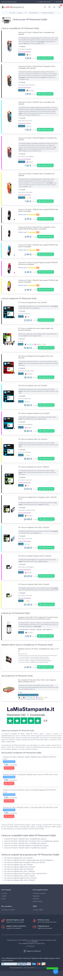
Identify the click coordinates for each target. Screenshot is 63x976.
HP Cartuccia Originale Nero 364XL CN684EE (33, 467)
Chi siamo (4, 893)
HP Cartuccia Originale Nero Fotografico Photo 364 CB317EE (35, 357)
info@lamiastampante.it (44, 2)
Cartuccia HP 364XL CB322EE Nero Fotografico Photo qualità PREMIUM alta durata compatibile (36, 228)
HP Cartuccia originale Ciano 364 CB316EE (32, 385)
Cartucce (20, 13)
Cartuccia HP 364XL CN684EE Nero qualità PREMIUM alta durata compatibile (38, 210)
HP (26, 13)
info (38, 214)
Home (12, 13)
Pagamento (36, 896)
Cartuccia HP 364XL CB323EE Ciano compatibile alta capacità (36, 103)
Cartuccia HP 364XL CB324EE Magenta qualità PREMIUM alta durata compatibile (38, 263)
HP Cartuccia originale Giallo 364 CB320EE (32, 439)
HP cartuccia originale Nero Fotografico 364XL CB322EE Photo (37, 498)
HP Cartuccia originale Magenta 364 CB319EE (34, 413)
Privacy (3, 898)
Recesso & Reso (38, 901)
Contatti (3, 896)
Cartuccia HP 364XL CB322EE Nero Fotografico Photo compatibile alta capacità (36, 67)
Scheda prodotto (9, 761)
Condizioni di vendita (39, 893)
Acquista (9, 768)
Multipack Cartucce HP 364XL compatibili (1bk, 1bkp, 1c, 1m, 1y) (38, 649)
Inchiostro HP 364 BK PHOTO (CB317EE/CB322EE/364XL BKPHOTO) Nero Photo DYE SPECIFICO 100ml (38, 618)
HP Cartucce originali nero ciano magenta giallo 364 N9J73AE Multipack (35, 329)
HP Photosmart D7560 (47, 13)
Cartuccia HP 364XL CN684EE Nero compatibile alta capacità (36, 33)
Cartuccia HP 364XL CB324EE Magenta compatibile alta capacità (37, 139)
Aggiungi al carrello (45, 58)
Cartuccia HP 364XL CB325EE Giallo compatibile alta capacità (36, 174)
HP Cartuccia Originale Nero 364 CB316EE (32, 302)
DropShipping (30, 946)
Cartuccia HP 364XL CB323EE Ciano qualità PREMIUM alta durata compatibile (38, 246)
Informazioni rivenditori (8, 910)
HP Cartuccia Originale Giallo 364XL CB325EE (33, 584)
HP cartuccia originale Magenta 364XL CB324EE (34, 556)
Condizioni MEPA (38, 910)
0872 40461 (58, 2)
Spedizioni (36, 898)
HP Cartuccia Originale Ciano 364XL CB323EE (33, 527)
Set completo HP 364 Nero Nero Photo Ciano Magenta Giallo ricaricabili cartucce (37, 681)
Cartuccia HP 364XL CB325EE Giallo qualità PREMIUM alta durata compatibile (38, 281)
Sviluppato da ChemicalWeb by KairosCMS (44, 967)
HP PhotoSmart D (34, 13)
